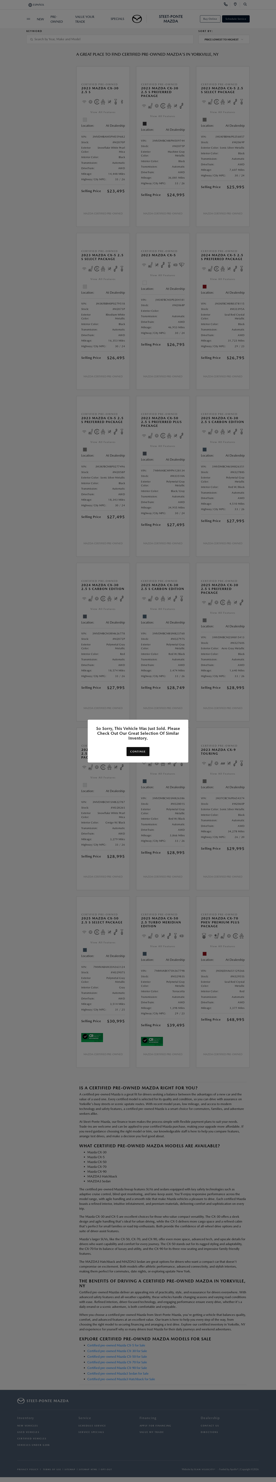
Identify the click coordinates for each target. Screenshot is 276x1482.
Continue (138, 751)
